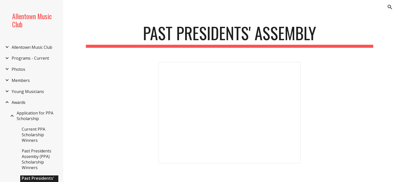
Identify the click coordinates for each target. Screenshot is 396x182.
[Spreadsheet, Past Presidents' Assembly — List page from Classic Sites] (230, 112)
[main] (229, 35)
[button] (390, 7)
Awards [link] (19, 102)
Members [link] (21, 80)
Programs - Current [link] (30, 58)
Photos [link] (18, 69)
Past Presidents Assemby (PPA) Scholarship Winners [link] (36, 159)
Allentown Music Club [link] (32, 47)
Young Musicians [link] (28, 91)
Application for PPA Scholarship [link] (35, 115)
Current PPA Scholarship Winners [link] (33, 134)
